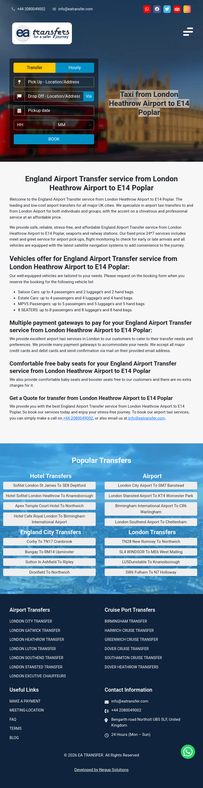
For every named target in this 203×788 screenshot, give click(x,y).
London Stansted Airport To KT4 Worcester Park (151, 495)
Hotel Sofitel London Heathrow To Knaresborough (49, 495)
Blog (14, 738)
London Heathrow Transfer (37, 639)
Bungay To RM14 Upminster (49, 552)
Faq (13, 719)
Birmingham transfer (126, 621)
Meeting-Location (27, 710)
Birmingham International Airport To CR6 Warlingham (151, 508)
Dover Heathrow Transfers (131, 667)
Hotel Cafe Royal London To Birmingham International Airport (49, 519)
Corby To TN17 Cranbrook (49, 541)
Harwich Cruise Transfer (129, 630)
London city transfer (31, 621)
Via (89, 96)
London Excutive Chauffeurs (38, 676)
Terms (15, 728)
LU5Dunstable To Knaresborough (151, 562)
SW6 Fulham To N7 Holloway (151, 572)
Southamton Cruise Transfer (133, 658)
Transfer (34, 67)
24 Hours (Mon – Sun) (130, 734)
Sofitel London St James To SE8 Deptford (49, 485)
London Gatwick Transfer (35, 630)
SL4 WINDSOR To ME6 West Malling (151, 552)
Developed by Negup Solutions (101, 769)
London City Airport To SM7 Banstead (151, 485)
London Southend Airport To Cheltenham (151, 522)
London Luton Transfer (33, 649)
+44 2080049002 (28, 9)
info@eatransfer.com (73, 9)
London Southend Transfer (36, 658)
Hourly (75, 67)
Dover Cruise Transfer (127, 649)
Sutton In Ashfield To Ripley (49, 562)
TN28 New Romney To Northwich (151, 541)
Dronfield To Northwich (49, 572)
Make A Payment (25, 701)
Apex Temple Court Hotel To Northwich (49, 505)
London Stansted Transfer (36, 667)
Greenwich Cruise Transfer (131, 639)
